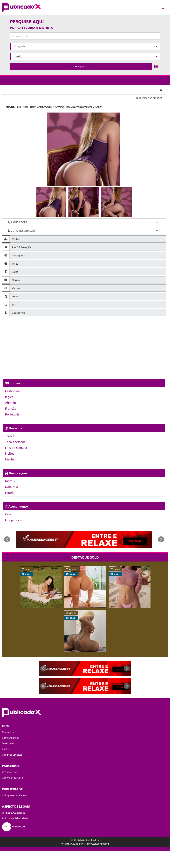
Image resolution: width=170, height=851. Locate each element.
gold (28, 569)
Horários (15, 428)
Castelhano (12, 391)
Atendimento (18, 506)
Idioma (15, 383)
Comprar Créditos (12, 754)
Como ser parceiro (12, 777)
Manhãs (10, 459)
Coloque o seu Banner (14, 795)
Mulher (11, 106)
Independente (15, 520)
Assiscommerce (100, 843)
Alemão (10, 402)
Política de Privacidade (15, 818)
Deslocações (18, 473)
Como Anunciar (10, 737)
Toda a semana (15, 442)
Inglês (9, 397)
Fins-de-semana (16, 447)
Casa (8, 514)
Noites (9, 453)
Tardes (9, 436)
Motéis (10, 481)
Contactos (8, 732)
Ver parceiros (9, 772)
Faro (24, 106)
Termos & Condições (13, 812)
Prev (7, 539)
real (28, 574)
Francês (10, 408)
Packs (5, 749)
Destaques (8, 743)
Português (12, 414)
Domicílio (11, 486)
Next (161, 539)
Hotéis (9, 492)
